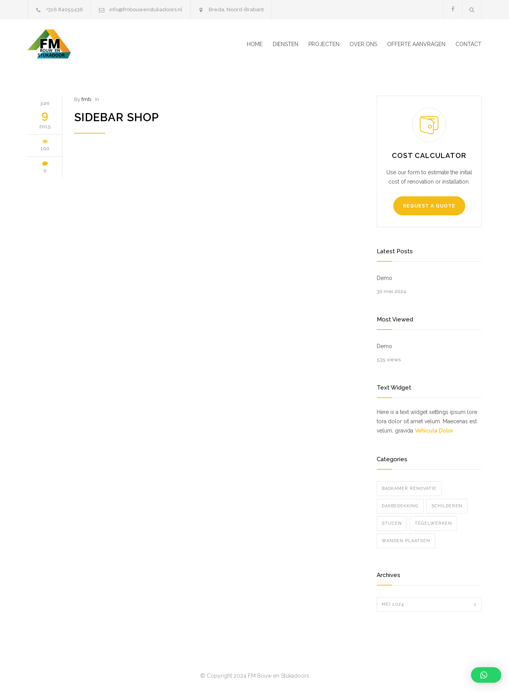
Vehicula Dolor (434, 431)
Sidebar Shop (116, 117)
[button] (486, 675)
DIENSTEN (285, 44)
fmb (86, 99)
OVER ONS (363, 44)
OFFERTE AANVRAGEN (416, 44)
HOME (255, 44)
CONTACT (468, 44)
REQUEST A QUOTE (429, 206)
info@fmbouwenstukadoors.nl (145, 9)
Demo (384, 278)
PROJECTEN (323, 44)
